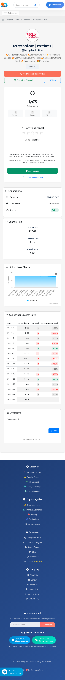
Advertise (32, 584)
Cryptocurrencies (32, 505)
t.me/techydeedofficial (32, 177)
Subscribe (48, 625)
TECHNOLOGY (32, 67)
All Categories (33, 524)
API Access (33, 556)
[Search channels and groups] (35, 5)
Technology (32, 519)
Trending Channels (32, 472)
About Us (33, 575)
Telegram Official (32, 538)
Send (54, 431)
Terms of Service (32, 594)
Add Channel (55, 5)
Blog (32, 552)
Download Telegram (32, 542)
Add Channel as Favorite (32, 73)
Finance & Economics (32, 510)
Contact (32, 580)
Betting (32, 514)
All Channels (32, 482)
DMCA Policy (32, 599)
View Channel (32, 171)
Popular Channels (32, 477)
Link (52, 80)
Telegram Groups (32, 486)
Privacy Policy (32, 589)
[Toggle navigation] (10, 13)
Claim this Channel (23, 80)
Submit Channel (32, 547)
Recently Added (32, 491)
